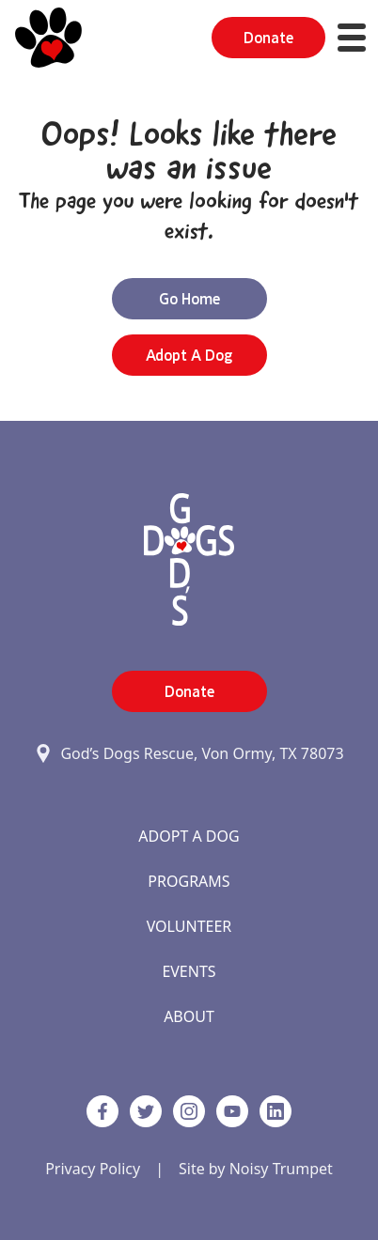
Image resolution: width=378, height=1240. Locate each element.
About (189, 1016)
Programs (188, 881)
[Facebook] (102, 1111)
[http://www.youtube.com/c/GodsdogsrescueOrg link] (232, 1111)
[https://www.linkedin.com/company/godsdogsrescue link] (275, 1111)
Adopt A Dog (188, 836)
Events (188, 971)
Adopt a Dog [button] (189, 355)
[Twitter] (146, 1111)
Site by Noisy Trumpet (256, 1168)
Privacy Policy (92, 1168)
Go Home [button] (189, 298)
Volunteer (189, 926)
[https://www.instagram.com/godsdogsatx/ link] (189, 1111)
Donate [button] (268, 37)
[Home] (48, 38)
